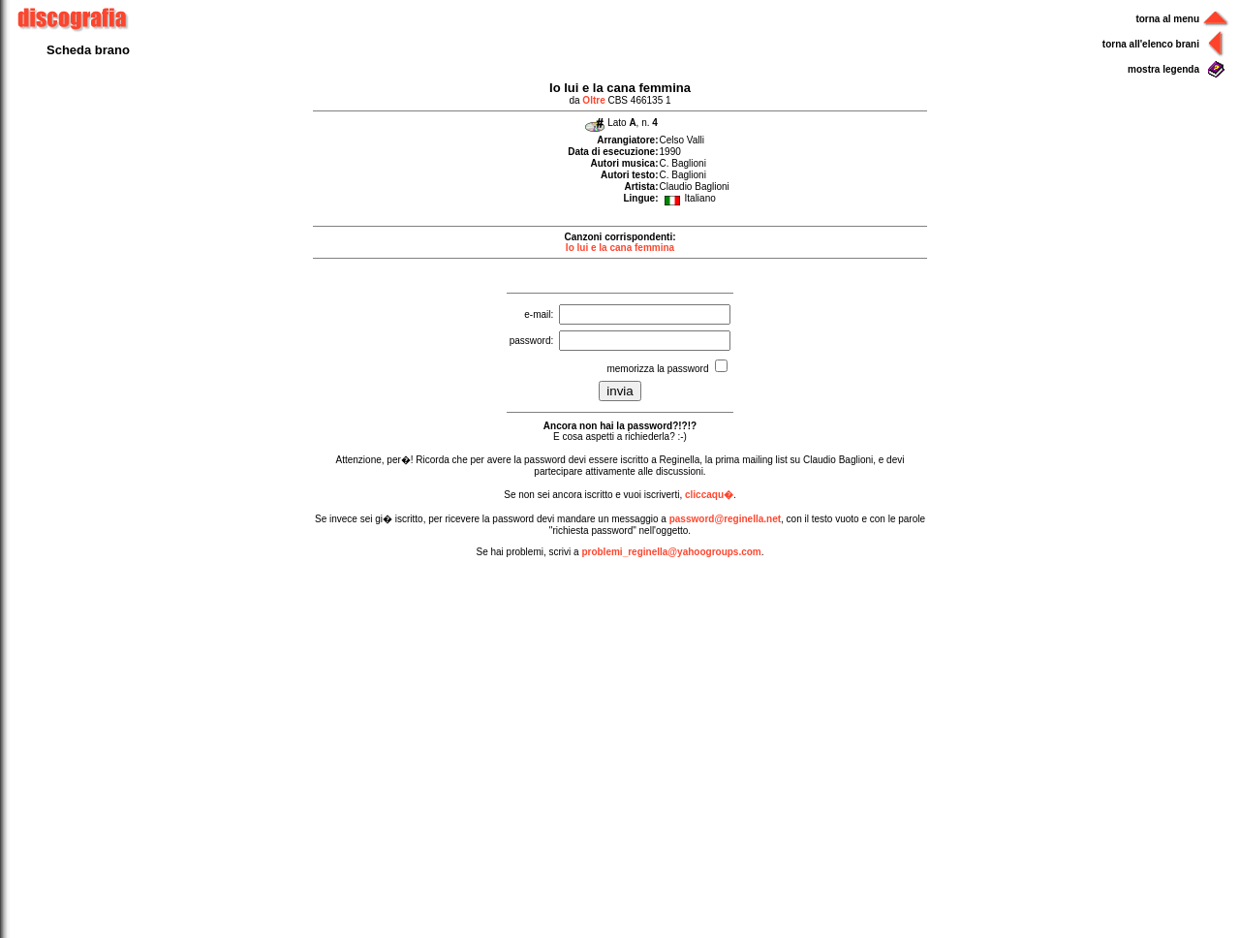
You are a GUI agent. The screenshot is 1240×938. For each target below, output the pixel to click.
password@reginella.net (725, 519)
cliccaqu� (709, 494)
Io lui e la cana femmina (620, 247)
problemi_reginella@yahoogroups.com (670, 552)
